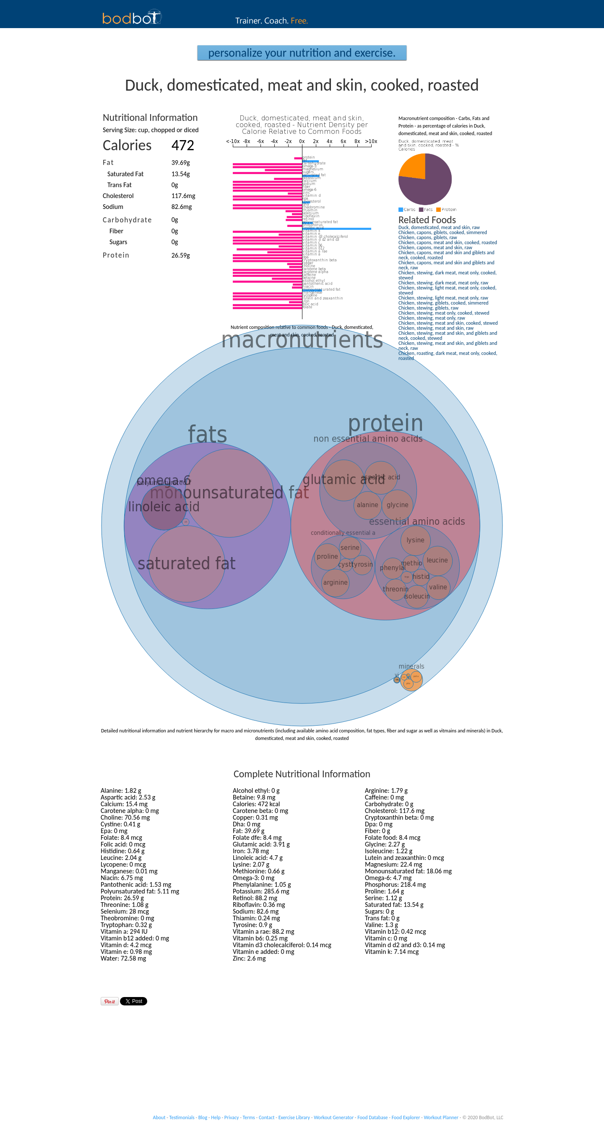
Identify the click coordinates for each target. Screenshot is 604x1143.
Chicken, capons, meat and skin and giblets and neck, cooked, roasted (446, 255)
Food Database (372, 1117)
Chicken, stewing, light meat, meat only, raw (443, 298)
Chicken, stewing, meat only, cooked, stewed (443, 313)
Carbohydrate (127, 219)
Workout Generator (334, 1117)
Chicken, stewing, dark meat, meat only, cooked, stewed (447, 275)
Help (216, 1117)
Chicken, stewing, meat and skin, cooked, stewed (448, 323)
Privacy (231, 1117)
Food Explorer (406, 1117)
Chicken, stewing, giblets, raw (428, 308)
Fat (108, 162)
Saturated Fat (125, 174)
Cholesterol (118, 196)
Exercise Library (294, 1117)
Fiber (116, 231)
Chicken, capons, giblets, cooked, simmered (442, 232)
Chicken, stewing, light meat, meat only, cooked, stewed (447, 290)
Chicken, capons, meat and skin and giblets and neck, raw (446, 265)
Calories (127, 145)
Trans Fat (119, 185)
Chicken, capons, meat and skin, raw (435, 247)
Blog (202, 1117)
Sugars (118, 242)
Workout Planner (441, 1117)
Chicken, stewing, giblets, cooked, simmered (443, 303)
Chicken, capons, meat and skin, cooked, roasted (447, 242)
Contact (267, 1117)
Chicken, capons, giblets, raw (427, 237)
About (159, 1117)
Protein (116, 255)
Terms (249, 1117)
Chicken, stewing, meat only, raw (431, 318)
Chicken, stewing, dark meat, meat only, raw (443, 283)
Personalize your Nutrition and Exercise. (302, 52)
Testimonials (182, 1117)
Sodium (113, 207)
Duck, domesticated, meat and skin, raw (439, 227)
